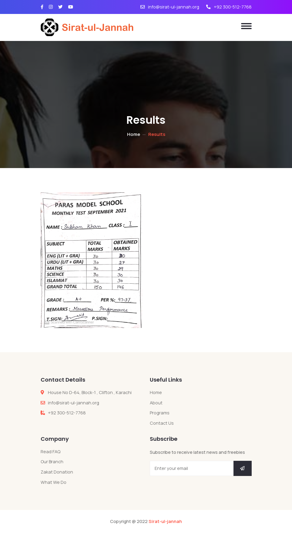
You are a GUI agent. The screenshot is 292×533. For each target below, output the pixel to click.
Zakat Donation (57, 472)
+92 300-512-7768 (229, 7)
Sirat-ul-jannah (165, 521)
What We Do (53, 482)
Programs (159, 413)
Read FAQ (50, 451)
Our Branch (52, 461)
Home (133, 134)
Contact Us (162, 423)
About (156, 403)
